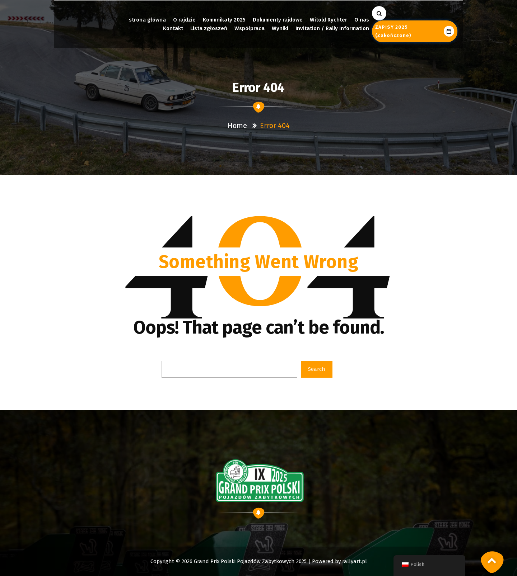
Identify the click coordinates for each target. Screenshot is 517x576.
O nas (362, 19)
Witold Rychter (328, 19)
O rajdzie (184, 19)
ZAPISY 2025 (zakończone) (414, 31)
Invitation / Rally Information (332, 28)
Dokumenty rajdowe (278, 19)
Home (237, 125)
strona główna (147, 19)
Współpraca (249, 28)
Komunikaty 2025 (224, 19)
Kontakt (173, 28)
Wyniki (280, 28)
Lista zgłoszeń (208, 28)
